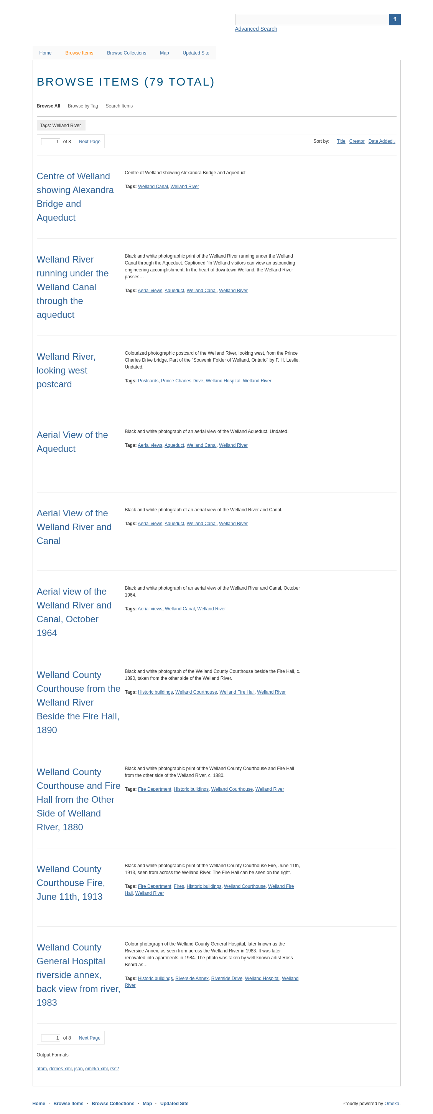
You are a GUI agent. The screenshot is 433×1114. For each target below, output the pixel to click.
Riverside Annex (192, 978)
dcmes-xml (60, 1068)
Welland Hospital (223, 380)
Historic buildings (155, 692)
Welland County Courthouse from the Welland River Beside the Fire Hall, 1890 (79, 702)
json (78, 1068)
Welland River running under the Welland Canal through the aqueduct (73, 287)
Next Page (89, 141)
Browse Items (80, 53)
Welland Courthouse (196, 692)
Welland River (184, 186)
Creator (357, 141)
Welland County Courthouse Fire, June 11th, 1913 (71, 883)
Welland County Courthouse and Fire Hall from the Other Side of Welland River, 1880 (79, 799)
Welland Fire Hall (237, 692)
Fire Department (154, 789)
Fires (179, 886)
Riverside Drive (226, 978)
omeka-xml (96, 1068)
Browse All (49, 106)
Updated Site (196, 53)
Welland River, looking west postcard (66, 370)
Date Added (381, 141)
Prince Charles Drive (182, 380)
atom (42, 1068)
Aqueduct (174, 290)
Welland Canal (153, 186)
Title (341, 141)
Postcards (148, 380)
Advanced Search (256, 29)
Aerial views (150, 290)
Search (395, 19)
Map (164, 53)
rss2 (114, 1068)
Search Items (119, 106)
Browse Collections (126, 53)
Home (46, 53)
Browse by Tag (83, 106)
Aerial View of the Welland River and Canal (74, 527)
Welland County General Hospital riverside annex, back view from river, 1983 (79, 975)
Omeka (391, 1103)
